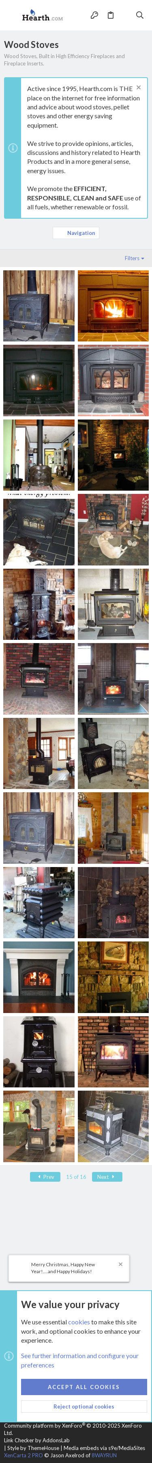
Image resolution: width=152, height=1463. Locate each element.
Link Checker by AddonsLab (37, 1440)
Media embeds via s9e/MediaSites (104, 1448)
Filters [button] (132, 258)
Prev (45, 1177)
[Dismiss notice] (137, 88)
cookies (79, 1322)
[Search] (140, 15)
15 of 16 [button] (76, 1177)
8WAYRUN (104, 1455)
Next (107, 1177)
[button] (12, 15)
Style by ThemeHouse (33, 1448)
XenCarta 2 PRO (23, 1455)
